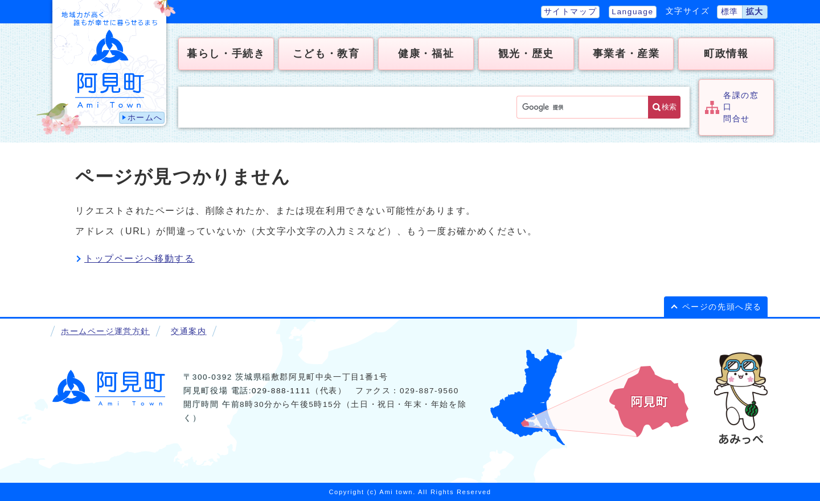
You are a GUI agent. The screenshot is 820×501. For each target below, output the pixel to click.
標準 (730, 11)
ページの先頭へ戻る (722, 307)
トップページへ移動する (139, 258)
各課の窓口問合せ (740, 107)
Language (632, 11)
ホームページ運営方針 (105, 331)
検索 (669, 107)
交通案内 (188, 331)
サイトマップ (570, 11)
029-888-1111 (281, 390)
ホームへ (145, 117)
